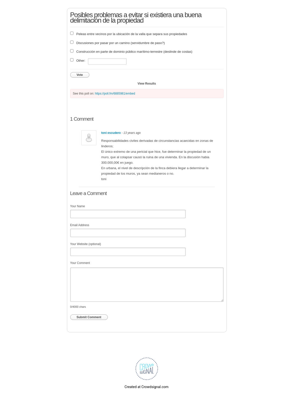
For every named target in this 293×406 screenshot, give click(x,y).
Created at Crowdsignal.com (146, 387)
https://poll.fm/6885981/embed (115, 93)
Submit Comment (89, 317)
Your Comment (80, 263)
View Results (147, 83)
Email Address (79, 225)
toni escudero (111, 133)
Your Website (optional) (85, 244)
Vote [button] (80, 75)
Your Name (77, 206)
